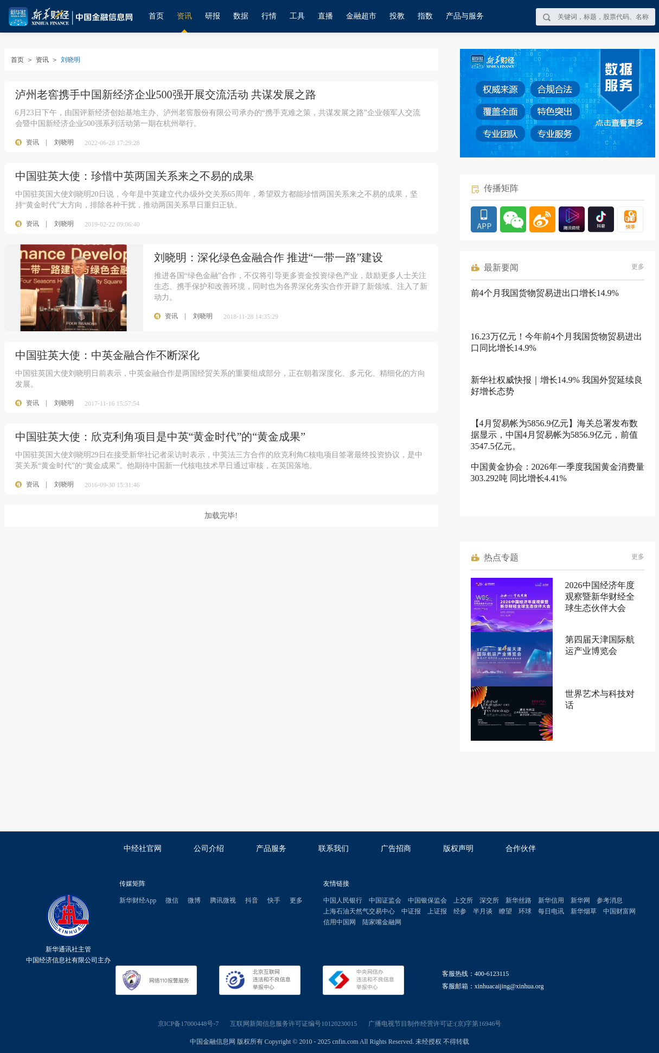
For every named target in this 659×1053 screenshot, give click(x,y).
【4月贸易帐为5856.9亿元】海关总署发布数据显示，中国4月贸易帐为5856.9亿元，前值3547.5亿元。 (554, 435)
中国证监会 (385, 900)
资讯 (184, 16)
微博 (194, 900)
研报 (212, 16)
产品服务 (271, 848)
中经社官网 (143, 848)
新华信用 (551, 900)
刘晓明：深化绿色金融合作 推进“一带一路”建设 (268, 257)
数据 (240, 16)
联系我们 (333, 848)
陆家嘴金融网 (381, 922)
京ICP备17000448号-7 (188, 1023)
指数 (425, 16)
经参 (459, 911)
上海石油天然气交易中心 (359, 911)
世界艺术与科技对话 (600, 699)
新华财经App (138, 900)
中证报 (411, 911)
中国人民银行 (342, 900)
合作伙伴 (521, 848)
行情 (269, 16)
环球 (525, 911)
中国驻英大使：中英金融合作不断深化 (107, 355)
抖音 (251, 900)
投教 (397, 16)
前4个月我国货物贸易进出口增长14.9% (545, 293)
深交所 (489, 900)
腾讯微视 (223, 900)
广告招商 (396, 848)
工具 (297, 16)
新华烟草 (584, 911)
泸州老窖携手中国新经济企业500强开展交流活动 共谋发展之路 (165, 94)
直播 (325, 16)
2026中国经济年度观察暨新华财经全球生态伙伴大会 (600, 597)
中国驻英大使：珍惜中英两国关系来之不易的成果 (134, 176)
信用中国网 (339, 922)
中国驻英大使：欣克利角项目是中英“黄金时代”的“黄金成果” (160, 437)
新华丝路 (519, 900)
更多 (637, 266)
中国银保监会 (427, 900)
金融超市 (361, 16)
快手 (273, 900)
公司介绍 (209, 848)
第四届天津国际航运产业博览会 (600, 645)
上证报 (437, 911)
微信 (171, 900)
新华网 (580, 900)
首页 (156, 16)
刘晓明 (64, 142)
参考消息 (610, 900)
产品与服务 (465, 16)
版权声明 (458, 848)
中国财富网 (619, 911)
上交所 (463, 900)
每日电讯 (551, 911)
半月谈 (482, 911)
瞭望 (505, 911)
